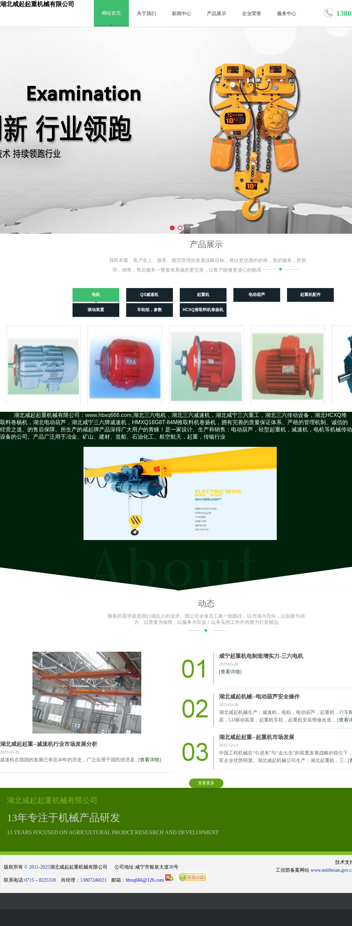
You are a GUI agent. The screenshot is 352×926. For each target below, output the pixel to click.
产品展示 (216, 13)
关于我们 (146, 13)
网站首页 (111, 13)
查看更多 (206, 783)
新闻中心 (181, 13)
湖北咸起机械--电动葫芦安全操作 (259, 696)
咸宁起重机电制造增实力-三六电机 (261, 656)
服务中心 (286, 13)
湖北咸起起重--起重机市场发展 (256, 737)
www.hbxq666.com (108, 415)
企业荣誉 (251, 13)
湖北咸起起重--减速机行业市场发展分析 (48, 744)
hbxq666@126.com (150, 880)
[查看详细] (150, 759)
